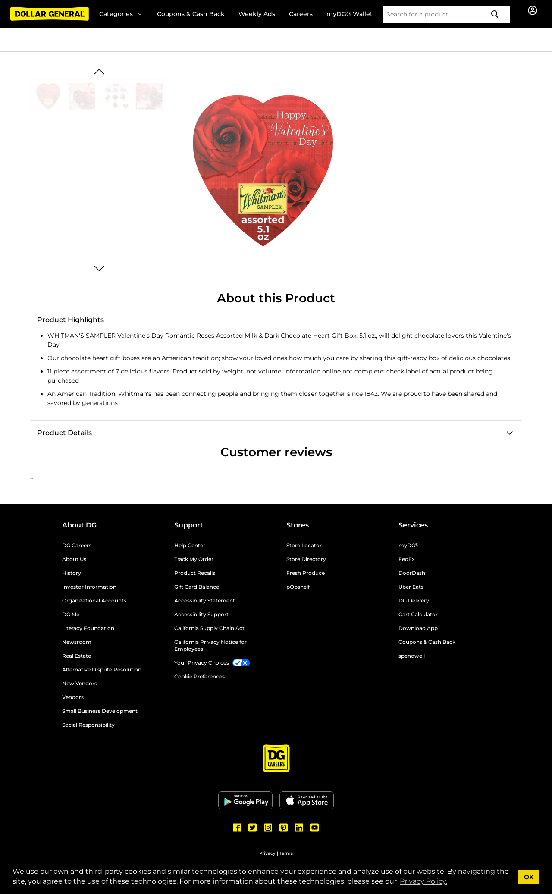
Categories (121, 14)
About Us (74, 559)
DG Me (70, 614)
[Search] (498, 14)
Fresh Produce (305, 573)
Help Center (189, 545)
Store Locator (304, 545)
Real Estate (76, 655)
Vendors (73, 697)
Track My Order (193, 559)
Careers (301, 14)
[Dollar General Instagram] (268, 827)
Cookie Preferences (199, 676)
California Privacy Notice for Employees (210, 645)
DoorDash (411, 573)
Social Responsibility (88, 724)
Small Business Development (100, 711)
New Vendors (79, 683)
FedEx (406, 559)
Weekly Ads (256, 14)
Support (188, 525)
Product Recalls (194, 573)
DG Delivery (413, 600)
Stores (297, 525)
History (71, 573)
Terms (286, 853)
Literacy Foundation (88, 628)
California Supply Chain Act (209, 628)
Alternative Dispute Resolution (101, 669)
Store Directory (306, 559)
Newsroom (76, 642)
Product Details (64, 433)
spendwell (411, 655)
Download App (418, 628)
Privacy (267, 853)
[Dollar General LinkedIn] (299, 827)
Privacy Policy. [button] (423, 881)
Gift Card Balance (196, 586)
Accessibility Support (201, 614)
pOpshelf (298, 586)
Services (413, 525)
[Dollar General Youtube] (314, 827)
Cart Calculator (418, 614)
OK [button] (529, 877)
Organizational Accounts (94, 600)
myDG (408, 545)
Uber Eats (410, 586)
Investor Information (89, 586)
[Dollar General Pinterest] (283, 827)
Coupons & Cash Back (191, 14)
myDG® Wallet (349, 14)
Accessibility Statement (204, 600)
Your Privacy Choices (201, 662)
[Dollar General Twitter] (252, 827)
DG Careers (76, 545)
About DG (79, 525)
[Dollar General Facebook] (237, 827)
